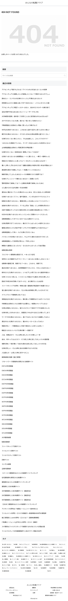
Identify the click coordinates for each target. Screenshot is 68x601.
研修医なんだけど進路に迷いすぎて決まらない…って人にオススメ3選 (25, 103)
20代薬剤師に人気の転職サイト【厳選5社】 (17, 495)
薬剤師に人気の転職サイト (11, 486)
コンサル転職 (6, 464)
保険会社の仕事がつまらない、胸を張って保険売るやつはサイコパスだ (26, 299)
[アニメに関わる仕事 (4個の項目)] (32, 553)
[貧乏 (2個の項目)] (11, 562)
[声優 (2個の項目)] (56, 565)
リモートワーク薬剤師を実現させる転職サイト (17, 361)
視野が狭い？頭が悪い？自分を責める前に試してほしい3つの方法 (24, 344)
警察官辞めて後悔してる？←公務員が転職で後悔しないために (23, 183)
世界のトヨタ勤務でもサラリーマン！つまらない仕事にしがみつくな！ (26, 259)
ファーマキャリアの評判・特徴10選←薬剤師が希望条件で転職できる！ (26, 286)
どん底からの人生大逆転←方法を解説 (14, 187)
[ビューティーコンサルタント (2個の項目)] (11, 568)
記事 (34, 593)
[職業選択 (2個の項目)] (48, 562)
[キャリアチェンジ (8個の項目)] (25, 544)
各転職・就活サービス (56, 593)
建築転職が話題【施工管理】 (11, 357)
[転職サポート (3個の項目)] (25, 559)
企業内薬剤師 (6, 468)
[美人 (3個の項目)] (57, 556)
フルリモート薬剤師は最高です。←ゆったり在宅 (18, 254)
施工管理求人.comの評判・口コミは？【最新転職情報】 (21, 517)
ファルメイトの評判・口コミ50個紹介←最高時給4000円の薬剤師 (24, 513)
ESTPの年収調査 (7, 397)
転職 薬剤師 (6, 442)
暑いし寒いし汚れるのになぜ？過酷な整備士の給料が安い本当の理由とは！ (27, 165)
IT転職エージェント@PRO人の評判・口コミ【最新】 (20, 522)
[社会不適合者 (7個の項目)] (8, 547)
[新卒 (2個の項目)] (40, 562)
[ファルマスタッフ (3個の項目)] (60, 559)
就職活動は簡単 (7, 250)
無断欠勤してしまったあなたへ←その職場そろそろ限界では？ (23, 174)
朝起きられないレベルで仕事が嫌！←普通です (17, 330)
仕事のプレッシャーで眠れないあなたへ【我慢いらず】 (20, 179)
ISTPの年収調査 (7, 415)
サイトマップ (34, 590)
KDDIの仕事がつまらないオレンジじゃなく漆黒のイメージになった (25, 214)
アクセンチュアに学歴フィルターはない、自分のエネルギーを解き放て (26, 107)
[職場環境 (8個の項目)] (35, 544)
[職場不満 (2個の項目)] (62, 562)
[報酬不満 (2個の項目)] (62, 565)
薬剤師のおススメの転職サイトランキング (16, 482)
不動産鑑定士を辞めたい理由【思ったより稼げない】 (20, 125)
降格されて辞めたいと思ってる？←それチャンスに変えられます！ (24, 161)
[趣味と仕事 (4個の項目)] (62, 553)
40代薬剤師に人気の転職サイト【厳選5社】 (17, 500)
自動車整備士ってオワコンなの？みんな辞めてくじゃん (20, 219)
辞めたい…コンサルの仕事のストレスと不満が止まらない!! (22, 98)
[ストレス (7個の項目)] (62, 544)
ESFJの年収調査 (7, 375)
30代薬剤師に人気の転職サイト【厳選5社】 (17, 491)
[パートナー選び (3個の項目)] (14, 559)
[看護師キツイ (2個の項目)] (48, 565)
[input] (34, 75)
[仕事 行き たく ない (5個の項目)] (32, 550)
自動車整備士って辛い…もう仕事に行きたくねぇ (18, 232)
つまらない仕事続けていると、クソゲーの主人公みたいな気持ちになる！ (26, 143)
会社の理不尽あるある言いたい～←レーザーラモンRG (20, 112)
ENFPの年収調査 (7, 388)
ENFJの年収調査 (7, 370)
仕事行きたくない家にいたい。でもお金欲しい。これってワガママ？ (25, 138)
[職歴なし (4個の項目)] (11, 556)
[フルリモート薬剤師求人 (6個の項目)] (9, 550)
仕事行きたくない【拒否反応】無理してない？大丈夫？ (20, 152)
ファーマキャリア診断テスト (11, 446)
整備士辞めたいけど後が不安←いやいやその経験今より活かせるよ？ (25, 228)
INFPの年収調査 (7, 406)
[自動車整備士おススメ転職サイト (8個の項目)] (48, 544)
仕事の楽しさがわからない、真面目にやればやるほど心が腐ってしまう (26, 312)
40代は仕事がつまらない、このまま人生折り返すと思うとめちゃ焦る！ (26, 130)
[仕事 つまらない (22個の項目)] (7, 544)
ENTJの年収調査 (7, 366)
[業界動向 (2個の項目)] (34, 562)
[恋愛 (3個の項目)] (63, 556)
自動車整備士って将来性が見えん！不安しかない (18, 241)
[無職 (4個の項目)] (4, 556)
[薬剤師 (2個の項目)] (5, 562)
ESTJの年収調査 (7, 379)
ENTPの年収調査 (7, 384)
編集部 (34, 587)
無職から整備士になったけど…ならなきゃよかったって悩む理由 (23, 245)
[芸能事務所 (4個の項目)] (61, 550)
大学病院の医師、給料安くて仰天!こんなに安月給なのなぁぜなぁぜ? (25, 116)
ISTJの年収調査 (7, 433)
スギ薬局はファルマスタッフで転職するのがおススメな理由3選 (23, 526)
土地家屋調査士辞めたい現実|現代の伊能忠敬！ (18, 147)
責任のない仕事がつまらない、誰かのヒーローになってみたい (23, 321)
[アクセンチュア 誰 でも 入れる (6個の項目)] (42, 547)
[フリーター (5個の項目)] (44, 550)
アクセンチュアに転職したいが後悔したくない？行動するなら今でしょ (26, 94)
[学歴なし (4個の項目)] (53, 550)
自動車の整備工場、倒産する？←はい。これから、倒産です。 (23, 263)
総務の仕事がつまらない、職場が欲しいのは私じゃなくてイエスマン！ (26, 201)
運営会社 (11, 587)
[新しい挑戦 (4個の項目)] (53, 553)
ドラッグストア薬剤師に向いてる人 (14, 295)
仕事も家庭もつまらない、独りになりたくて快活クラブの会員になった (26, 308)
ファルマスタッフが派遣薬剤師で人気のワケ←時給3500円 (21, 531)
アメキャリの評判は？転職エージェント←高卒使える (20, 509)
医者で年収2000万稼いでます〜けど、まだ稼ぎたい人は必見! (22, 281)
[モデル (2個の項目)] (15, 565)
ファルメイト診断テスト (10, 451)
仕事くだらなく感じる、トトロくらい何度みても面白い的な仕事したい (26, 277)
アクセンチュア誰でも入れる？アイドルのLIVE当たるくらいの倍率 (24, 89)
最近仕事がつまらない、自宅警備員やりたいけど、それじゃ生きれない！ (26, 268)
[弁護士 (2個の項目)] (55, 562)
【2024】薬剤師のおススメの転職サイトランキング (19, 504)
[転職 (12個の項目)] (16, 544)
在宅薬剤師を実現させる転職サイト (14, 477)
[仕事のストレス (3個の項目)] (37, 556)
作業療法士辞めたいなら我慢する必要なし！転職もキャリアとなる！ (25, 303)
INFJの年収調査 (7, 424)
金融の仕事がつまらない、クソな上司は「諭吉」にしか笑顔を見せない (26, 205)
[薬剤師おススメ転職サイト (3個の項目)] (24, 556)
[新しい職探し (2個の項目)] (38, 565)
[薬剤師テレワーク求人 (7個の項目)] (23, 547)
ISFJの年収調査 (7, 428)
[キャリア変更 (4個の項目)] (44, 553)
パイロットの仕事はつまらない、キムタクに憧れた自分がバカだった (25, 237)
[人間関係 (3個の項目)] (5, 559)
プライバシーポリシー (12, 590)
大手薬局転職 (6, 437)
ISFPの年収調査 (7, 410)
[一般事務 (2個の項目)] (22, 565)
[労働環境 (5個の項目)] (21, 550)
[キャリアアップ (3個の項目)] (49, 556)
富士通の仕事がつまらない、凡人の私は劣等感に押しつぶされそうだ (25, 290)
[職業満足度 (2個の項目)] (13, 571)
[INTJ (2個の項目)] (56, 571)
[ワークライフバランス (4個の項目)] (19, 553)
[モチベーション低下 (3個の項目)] (36, 559)
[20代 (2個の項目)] (36, 568)
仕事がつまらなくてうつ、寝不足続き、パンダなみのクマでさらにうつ (26, 196)
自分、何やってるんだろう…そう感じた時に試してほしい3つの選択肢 (25, 339)
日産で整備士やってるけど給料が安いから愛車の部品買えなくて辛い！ (26, 210)
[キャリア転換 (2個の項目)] (6, 565)
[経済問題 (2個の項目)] (53, 568)
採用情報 (11, 593)
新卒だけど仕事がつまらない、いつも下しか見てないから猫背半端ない (26, 272)
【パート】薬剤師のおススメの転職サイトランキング (20, 473)
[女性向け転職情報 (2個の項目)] (26, 568)
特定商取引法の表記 (56, 587)
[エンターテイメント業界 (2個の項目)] (22, 562)
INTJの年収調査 (7, 419)
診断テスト (5, 460)
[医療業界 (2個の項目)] (44, 568)
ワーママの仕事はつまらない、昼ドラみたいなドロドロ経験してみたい (26, 317)
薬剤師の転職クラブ (50, 595)
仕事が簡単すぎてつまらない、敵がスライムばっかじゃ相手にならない (26, 223)
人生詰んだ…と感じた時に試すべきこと (15, 352)
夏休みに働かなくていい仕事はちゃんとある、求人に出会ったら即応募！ (26, 192)
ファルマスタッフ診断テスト (11, 455)
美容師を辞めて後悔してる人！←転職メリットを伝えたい (21, 170)
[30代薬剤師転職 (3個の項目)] (48, 559)
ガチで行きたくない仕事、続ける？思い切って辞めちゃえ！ (22, 121)
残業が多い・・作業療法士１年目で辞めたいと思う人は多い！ (23, 326)
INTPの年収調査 (7, 402)
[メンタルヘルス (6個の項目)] (59, 547)
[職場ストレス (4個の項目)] (6, 553)
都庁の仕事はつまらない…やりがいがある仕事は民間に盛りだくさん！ (26, 134)
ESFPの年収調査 (7, 393)
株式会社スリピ (17, 595)
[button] (64, 75)
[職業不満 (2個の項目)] (62, 568)
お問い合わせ (56, 590)
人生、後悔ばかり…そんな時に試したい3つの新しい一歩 (21, 335)
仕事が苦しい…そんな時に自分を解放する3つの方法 (19, 348)
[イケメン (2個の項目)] (29, 565)
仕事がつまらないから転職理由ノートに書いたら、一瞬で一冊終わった (26, 156)
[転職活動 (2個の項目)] (35, 571)
